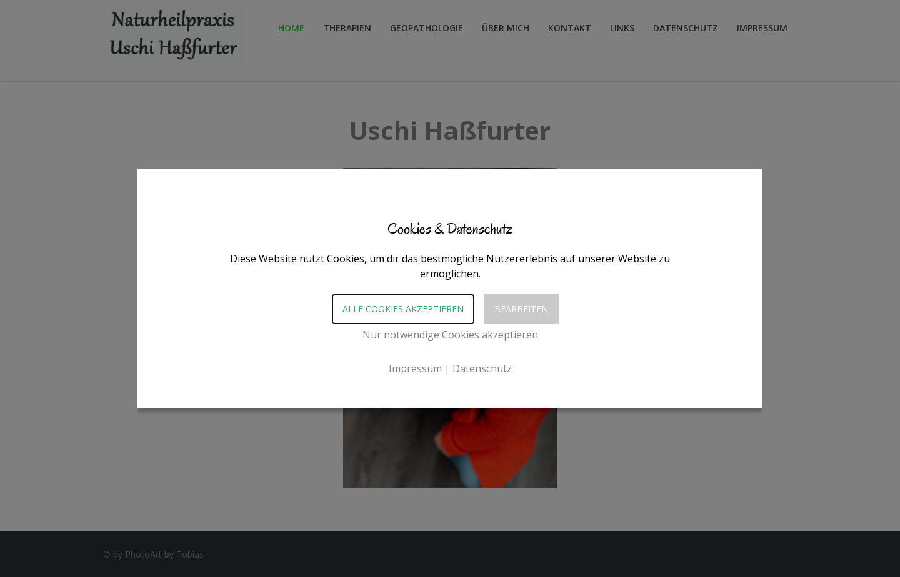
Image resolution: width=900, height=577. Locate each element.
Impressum (415, 368)
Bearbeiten (521, 309)
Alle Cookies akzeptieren (403, 309)
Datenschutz (482, 368)
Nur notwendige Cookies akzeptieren (450, 335)
